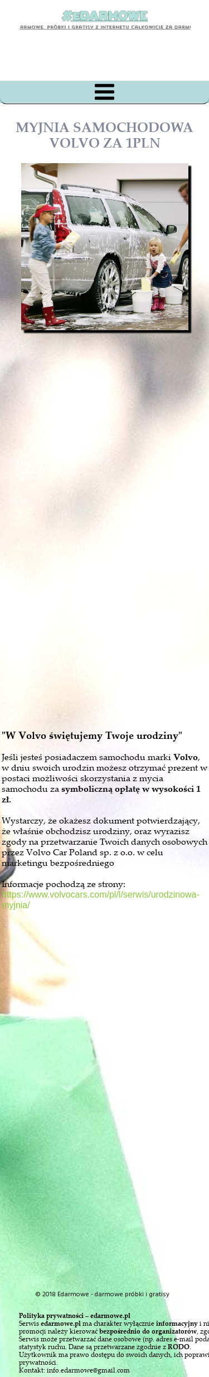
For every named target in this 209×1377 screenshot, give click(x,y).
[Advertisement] (114, 587)
